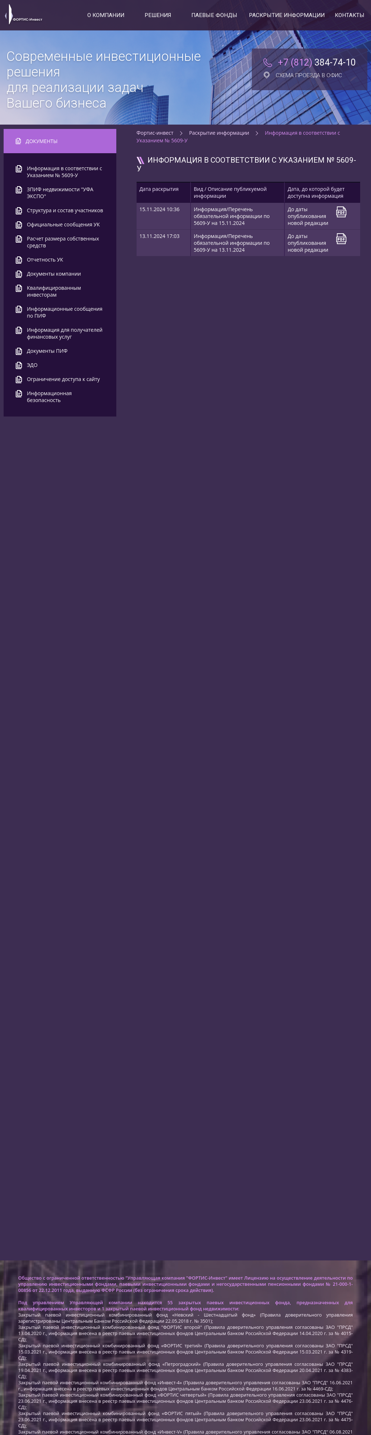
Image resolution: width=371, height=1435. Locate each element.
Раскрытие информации (287, 15)
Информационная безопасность (49, 396)
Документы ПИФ (47, 350)
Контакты (349, 15)
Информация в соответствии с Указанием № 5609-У (64, 172)
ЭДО (32, 364)
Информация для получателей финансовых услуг (65, 333)
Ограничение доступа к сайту (63, 379)
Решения (158, 15)
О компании (105, 15)
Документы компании (54, 273)
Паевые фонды (214, 15)
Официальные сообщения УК (63, 224)
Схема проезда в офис (302, 75)
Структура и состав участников (65, 210)
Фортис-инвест (155, 132)
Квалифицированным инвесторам (54, 291)
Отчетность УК (45, 259)
